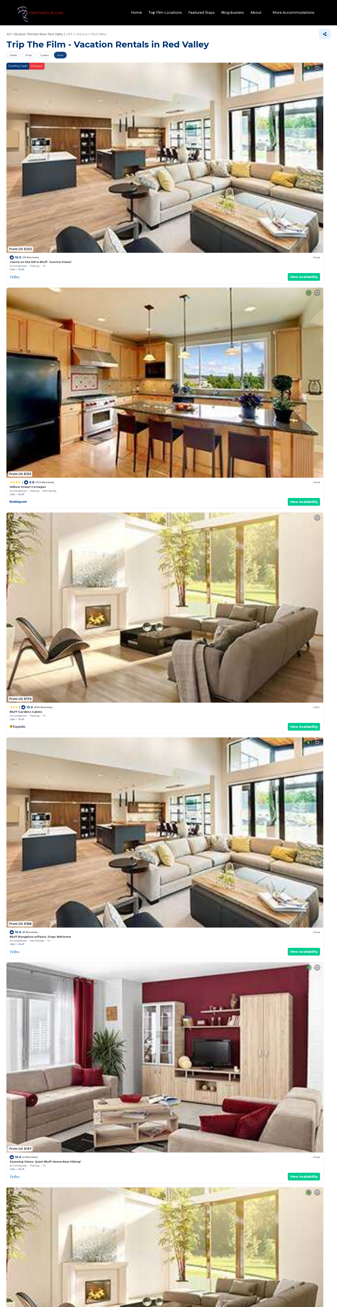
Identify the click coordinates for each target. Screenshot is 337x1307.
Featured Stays (205, 13)
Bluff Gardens (20, 738)
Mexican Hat (189, 414)
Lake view (48, 1096)
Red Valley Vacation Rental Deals (176, 976)
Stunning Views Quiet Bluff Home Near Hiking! (45, 944)
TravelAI (182, 1293)
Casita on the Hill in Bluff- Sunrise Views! (40, 118)
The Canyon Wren (105, 862)
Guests (57, 55)
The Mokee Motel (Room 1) (194, 944)
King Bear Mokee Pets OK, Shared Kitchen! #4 (127, 613)
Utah (12, 126)
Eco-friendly (69, 1096)
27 (125, 1043)
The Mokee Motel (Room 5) (276, 862)
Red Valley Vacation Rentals (176, 232)
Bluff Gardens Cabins (190, 118)
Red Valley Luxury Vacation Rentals (119, 438)
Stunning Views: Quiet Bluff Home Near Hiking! (45, 200)
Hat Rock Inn (183, 407)
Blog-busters (236, 13)
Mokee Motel (183, 325)
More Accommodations (296, 13)
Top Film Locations (168, 13)
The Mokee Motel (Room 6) (194, 200)
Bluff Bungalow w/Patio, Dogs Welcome (286, 118)
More (78, 55)
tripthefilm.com (147, 1293)
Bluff (21, 126)
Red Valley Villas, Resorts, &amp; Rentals (202, 438)
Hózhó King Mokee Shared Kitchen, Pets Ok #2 (209, 531)
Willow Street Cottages (110, 118)
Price (36, 55)
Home (140, 13)
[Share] (325, 34)
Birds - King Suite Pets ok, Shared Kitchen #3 (126, 531)
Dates (15, 55)
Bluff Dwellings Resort (109, 325)
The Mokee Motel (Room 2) (112, 200)
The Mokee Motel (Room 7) (276, 200)
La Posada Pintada (270, 407)
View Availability (65, 133)
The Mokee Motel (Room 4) (30, 862)
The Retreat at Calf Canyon (31, 325)
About (259, 13)
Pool (10, 1096)
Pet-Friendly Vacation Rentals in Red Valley (163, 645)
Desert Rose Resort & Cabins (278, 325)
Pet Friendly (27, 1096)
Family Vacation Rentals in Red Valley (170, 769)
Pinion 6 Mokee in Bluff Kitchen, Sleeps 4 (41, 613)
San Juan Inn (101, 944)
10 (125, 1051)
